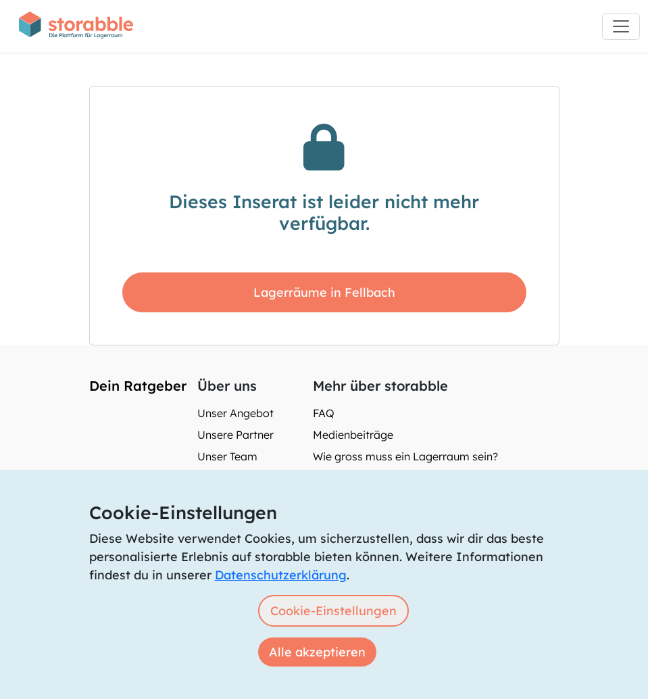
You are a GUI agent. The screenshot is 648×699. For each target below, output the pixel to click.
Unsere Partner (235, 434)
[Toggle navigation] (621, 26)
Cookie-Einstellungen (333, 611)
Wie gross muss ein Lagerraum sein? (405, 456)
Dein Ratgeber (137, 385)
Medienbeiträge (353, 434)
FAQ (323, 413)
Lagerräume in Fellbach (324, 292)
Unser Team (227, 456)
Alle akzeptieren (317, 652)
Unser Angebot (235, 413)
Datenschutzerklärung (281, 575)
